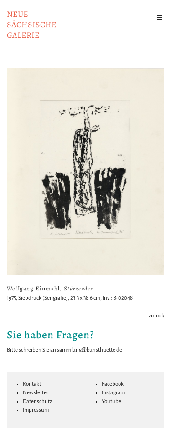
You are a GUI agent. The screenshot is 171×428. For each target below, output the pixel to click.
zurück (156, 316)
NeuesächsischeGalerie (32, 25)
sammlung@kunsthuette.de (89, 350)
